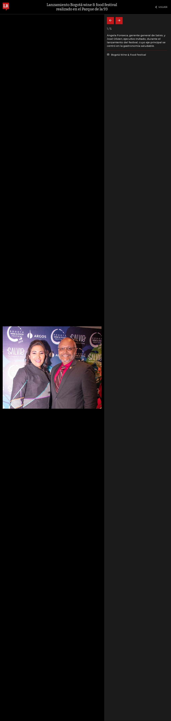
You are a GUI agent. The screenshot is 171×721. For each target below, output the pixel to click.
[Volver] (110, 20)
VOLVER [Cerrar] (161, 7)
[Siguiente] (119, 20)
